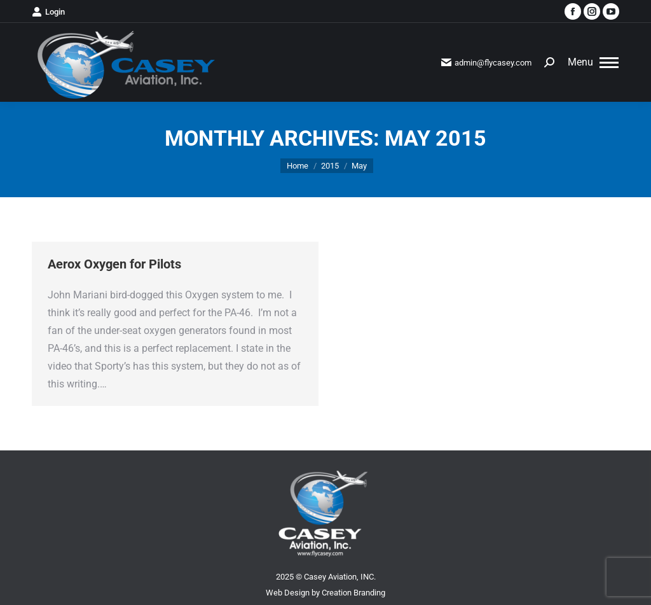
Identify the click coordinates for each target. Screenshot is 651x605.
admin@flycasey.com (486, 62)
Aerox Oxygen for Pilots (114, 264)
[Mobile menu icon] (593, 62)
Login (48, 12)
